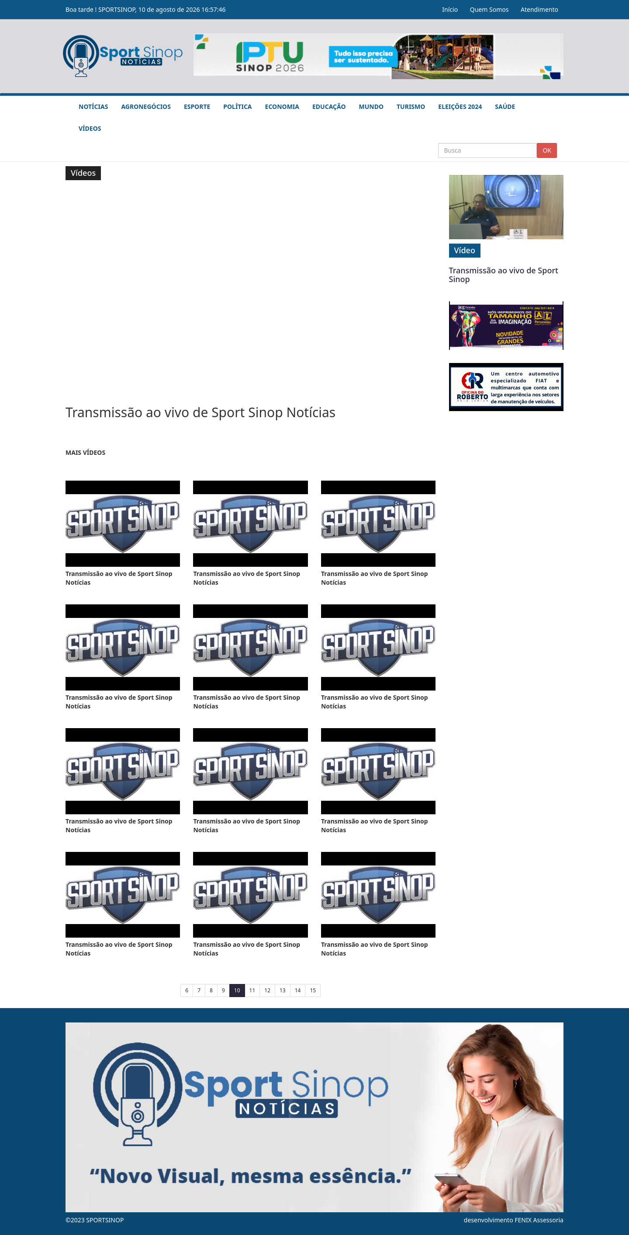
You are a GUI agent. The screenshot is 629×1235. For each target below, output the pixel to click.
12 (267, 990)
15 (313, 990)
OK (547, 150)
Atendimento (539, 9)
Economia (282, 106)
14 (298, 990)
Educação (329, 106)
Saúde (505, 106)
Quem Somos (489, 9)
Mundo (371, 106)
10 (239, 990)
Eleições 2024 (460, 106)
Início (450, 9)
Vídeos (90, 128)
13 (283, 990)
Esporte (197, 106)
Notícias (93, 106)
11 (252, 990)
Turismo (411, 106)
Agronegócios (145, 106)
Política (237, 106)
